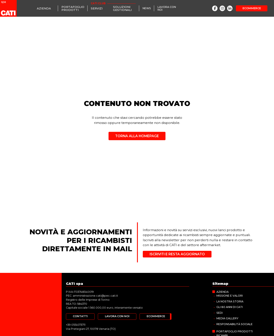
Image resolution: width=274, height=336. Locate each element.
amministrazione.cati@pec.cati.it (95, 295)
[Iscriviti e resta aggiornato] (177, 254)
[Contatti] (80, 316)
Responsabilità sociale (234, 324)
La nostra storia (229, 301)
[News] (146, 8)
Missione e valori (229, 295)
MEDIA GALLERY (227, 318)
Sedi (219, 312)
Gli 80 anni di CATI (229, 307)
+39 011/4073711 (75, 324)
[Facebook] (214, 8)
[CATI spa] (8, 8)
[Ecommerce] (251, 8)
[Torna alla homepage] (137, 134)
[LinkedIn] (229, 8)
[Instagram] (222, 8)
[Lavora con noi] (168, 8)
